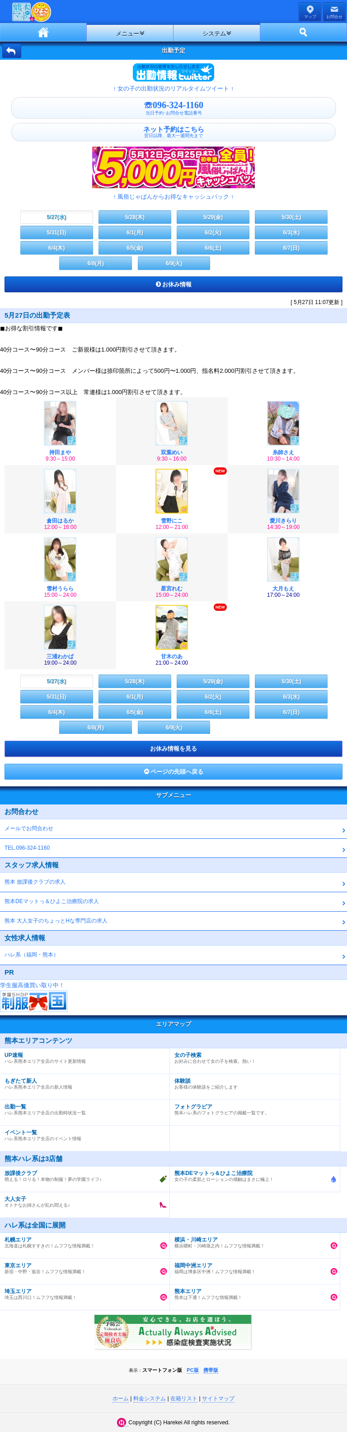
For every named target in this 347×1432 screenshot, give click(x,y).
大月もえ (283, 588)
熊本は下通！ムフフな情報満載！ (252, 1292)
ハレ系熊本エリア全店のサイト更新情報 (82, 1056)
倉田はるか (60, 520)
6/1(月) (135, 232)
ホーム (43, 32)
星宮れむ (172, 588)
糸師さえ (283, 452)
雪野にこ (172, 520)
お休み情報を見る (173, 748)
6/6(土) (213, 248)
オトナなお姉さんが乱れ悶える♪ (82, 1200)
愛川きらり (283, 520)
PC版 (192, 1370)
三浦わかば (60, 656)
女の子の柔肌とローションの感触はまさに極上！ (252, 1174)
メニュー (127, 33)
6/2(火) (213, 232)
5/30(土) (291, 217)
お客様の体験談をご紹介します (252, 1081)
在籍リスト (183, 1398)
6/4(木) (56, 248)
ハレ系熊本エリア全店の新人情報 (82, 1081)
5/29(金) (213, 217)
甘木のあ (172, 656)
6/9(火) (174, 263)
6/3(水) (291, 232)
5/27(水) (56, 217)
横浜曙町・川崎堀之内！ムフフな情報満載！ (252, 1240)
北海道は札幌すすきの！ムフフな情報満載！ (82, 1240)
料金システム (149, 1398)
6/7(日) (291, 248)
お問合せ (334, 16)
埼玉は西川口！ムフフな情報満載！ (82, 1292)
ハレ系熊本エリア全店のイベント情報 (82, 1133)
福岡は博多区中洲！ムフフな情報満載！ (252, 1266)
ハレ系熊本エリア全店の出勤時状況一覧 (82, 1107)
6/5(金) (135, 248)
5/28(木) (135, 217)
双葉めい (172, 452)
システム (214, 33)
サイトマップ (218, 1398)
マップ (310, 16)
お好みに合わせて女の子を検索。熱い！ (252, 1056)
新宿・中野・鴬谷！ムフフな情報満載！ (82, 1266)
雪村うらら (60, 588)
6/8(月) (95, 263)
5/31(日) (56, 232)
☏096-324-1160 (173, 108)
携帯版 (210, 1370)
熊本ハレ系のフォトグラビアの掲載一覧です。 (252, 1107)
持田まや (60, 452)
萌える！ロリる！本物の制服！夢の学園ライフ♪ (82, 1174)
